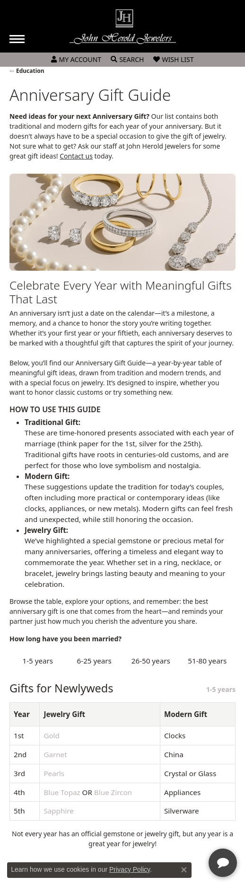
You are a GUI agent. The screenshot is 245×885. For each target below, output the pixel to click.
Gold (52, 735)
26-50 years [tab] (150, 660)
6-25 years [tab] (94, 660)
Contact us (76, 155)
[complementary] (176, 833)
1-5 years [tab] (37, 660)
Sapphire (58, 810)
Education (30, 71)
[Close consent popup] (184, 870)
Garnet (55, 754)
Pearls (54, 773)
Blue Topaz (62, 792)
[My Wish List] (173, 60)
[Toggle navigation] (17, 39)
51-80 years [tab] (207, 660)
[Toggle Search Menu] (127, 60)
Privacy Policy (129, 869)
